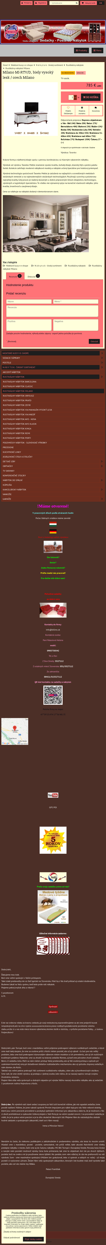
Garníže (53, 499)
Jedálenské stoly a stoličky (17, 456)
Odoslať (94, 341)
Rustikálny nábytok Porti (17, 438)
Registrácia (40, 3)
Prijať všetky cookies (33, 1239)
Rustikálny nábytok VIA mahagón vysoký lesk (27, 409)
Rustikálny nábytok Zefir (17, 405)
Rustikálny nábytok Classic (18, 386)
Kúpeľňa (7, 485)
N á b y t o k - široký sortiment (48, 265)
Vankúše (7, 494)
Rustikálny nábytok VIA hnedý (19, 414)
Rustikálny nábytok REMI (16, 433)
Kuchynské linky (12, 452)
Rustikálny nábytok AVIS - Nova (19, 419)
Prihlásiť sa (26, 3)
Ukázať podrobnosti (11, 1238)
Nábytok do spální (53, 480)
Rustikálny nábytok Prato (17, 400)
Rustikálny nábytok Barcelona (19, 381)
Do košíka (90, 97)
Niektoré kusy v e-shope (17, 265)
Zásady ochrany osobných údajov (17, 1231)
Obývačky (53, 466)
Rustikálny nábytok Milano (18, 391)
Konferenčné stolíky (14, 475)
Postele (53, 362)
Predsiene (8, 447)
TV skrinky (8, 470)
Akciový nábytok (12, 372)
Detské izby (53, 461)
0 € (101, 3)
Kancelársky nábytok (53, 489)
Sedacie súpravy (53, 358)
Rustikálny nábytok (77, 265)
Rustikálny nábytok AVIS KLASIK (20, 424)
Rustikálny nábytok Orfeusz (18, 395)
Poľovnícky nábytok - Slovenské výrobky (25, 442)
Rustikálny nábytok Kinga (17, 428)
